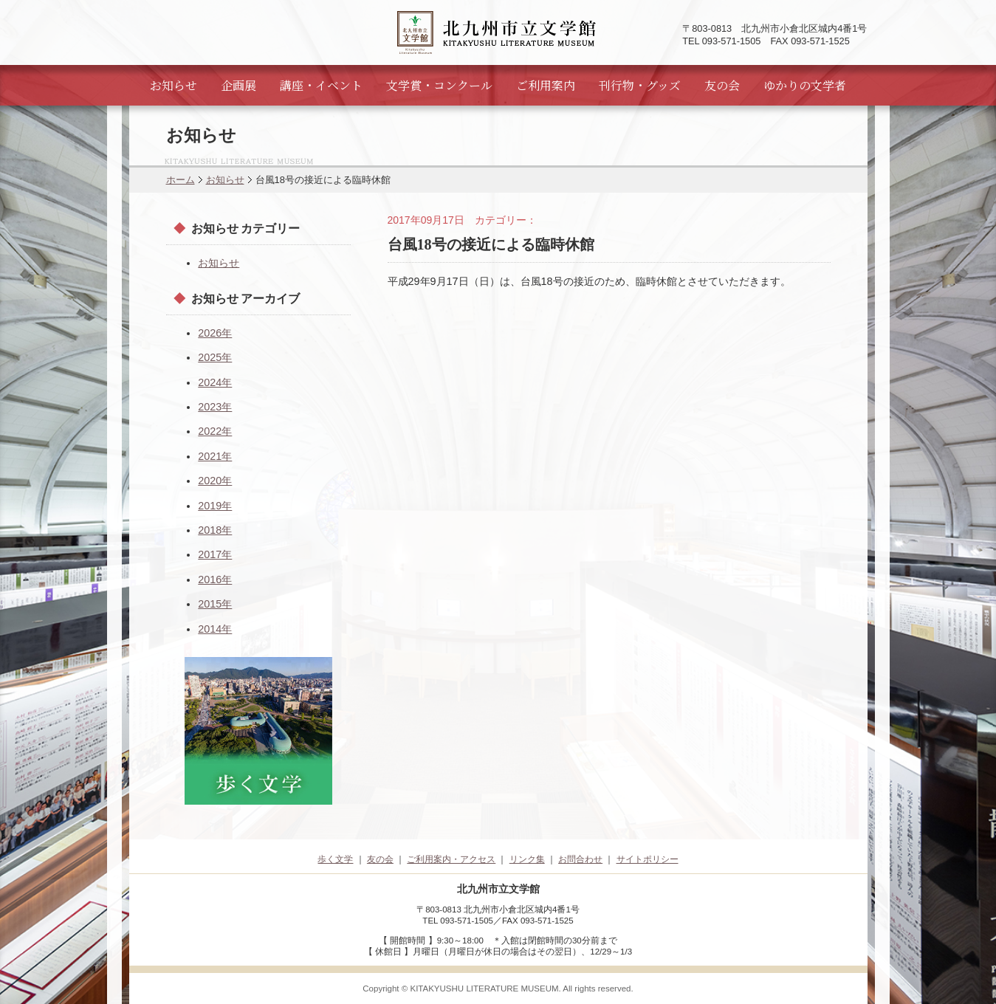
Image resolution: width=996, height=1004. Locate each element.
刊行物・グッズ (640, 85)
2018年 (215, 530)
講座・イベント (321, 85)
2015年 (215, 604)
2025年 (215, 357)
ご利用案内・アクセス (451, 859)
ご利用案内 (545, 85)
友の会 (722, 85)
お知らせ (173, 85)
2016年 (215, 579)
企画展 (238, 85)
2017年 (215, 554)
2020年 (215, 480)
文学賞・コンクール (439, 85)
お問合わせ (580, 859)
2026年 (215, 333)
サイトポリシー (648, 859)
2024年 (215, 382)
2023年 (215, 407)
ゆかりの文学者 (804, 85)
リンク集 (527, 859)
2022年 (215, 431)
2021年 (215, 456)
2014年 (215, 629)
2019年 (215, 506)
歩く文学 (335, 859)
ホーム (180, 179)
